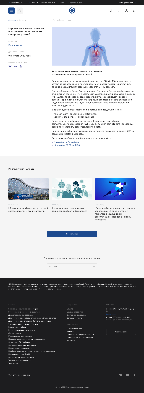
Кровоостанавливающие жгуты (21, 330)
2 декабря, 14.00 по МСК (66, 142)
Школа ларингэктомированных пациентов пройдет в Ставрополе (69, 209)
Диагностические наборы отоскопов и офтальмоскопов (32, 318)
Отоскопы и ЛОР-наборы (19, 342)
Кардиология (15, 45)
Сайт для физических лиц (19, 375)
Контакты (71, 341)
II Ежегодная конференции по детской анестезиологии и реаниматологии (28, 209)
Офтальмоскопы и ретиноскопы (22, 345)
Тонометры (13, 363)
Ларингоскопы (14, 333)
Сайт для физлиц (126, 3)
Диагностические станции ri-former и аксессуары (29, 321)
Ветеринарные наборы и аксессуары (24, 312)
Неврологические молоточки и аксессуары (26, 339)
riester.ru (12, 20)
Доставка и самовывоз (76, 315)
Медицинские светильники (20, 336)
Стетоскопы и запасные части (21, 357)
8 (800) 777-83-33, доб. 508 (57, 3)
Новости (70, 331)
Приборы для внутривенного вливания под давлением (31, 351)
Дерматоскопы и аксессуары (20, 315)
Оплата (70, 309)
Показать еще (72, 234)
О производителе (74, 328)
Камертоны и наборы (17, 327)
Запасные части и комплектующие (23, 324)
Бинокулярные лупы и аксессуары (23, 309)
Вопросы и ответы (75, 318)
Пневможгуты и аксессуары (20, 348)
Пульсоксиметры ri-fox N (19, 354)
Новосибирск (17, 3)
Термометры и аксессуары (19, 360)
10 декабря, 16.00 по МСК (67, 145)
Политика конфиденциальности (80, 334)
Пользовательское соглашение (80, 338)
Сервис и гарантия (75, 312)
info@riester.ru (112, 314)
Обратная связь (120, 332)
